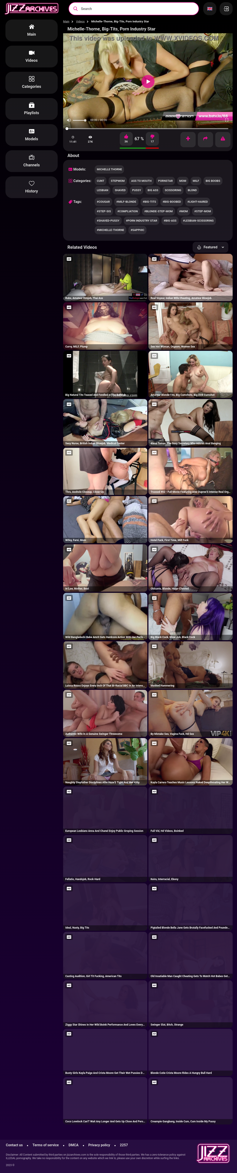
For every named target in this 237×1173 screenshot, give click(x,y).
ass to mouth (141, 180)
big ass (153, 190)
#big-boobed (172, 201)
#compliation (127, 211)
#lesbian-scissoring (198, 220)
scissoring (173, 190)
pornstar (165, 180)
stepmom (118, 180)
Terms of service (45, 1145)
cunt (100, 180)
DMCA (74, 1145)
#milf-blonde (126, 201)
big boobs (213, 180)
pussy (136, 190)
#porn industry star (141, 220)
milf (196, 180)
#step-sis (104, 211)
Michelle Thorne (109, 169)
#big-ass (170, 220)
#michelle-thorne (110, 230)
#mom (183, 211)
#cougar (103, 201)
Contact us (14, 1145)
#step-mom (202, 211)
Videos (80, 21)
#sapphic (137, 230)
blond (192, 190)
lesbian (102, 190)
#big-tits (149, 201)
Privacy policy (99, 1145)
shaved (120, 190)
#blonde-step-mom (158, 211)
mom (182, 180)
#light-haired (197, 201)
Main (66, 21)
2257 (124, 1145)
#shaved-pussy (108, 220)
